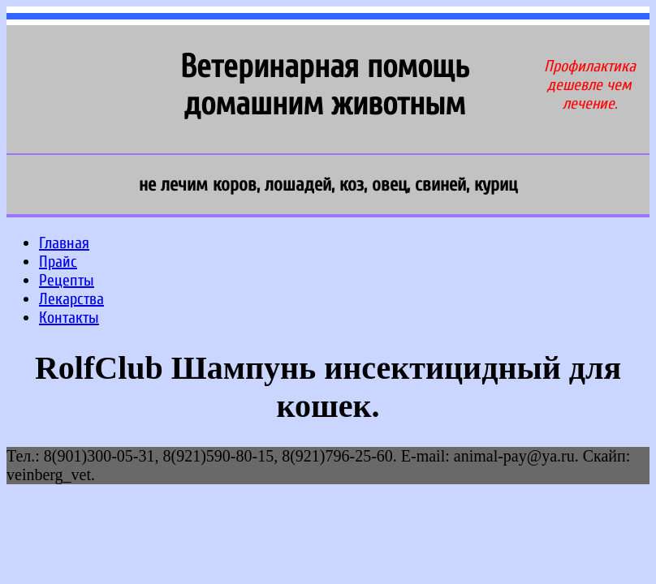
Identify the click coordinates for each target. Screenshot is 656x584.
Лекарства (71, 299)
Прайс (58, 261)
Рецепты (66, 280)
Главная (64, 243)
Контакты (69, 317)
